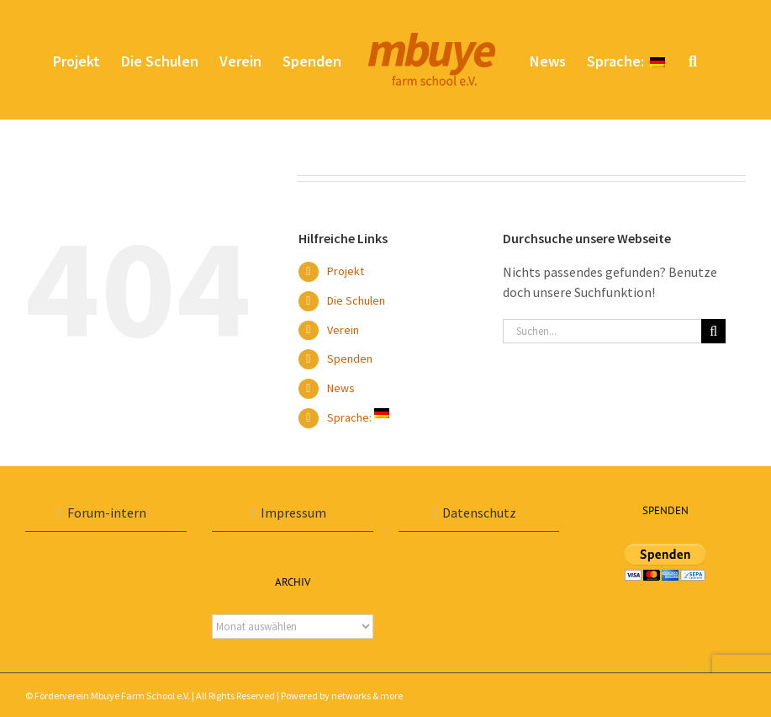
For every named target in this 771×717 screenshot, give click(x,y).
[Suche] (713, 331)
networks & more (367, 695)
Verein (343, 329)
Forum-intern (106, 512)
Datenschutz (479, 512)
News (341, 388)
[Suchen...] (602, 331)
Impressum (293, 512)
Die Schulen (356, 300)
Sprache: (358, 417)
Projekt (345, 271)
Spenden (349, 358)
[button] (693, 59)
